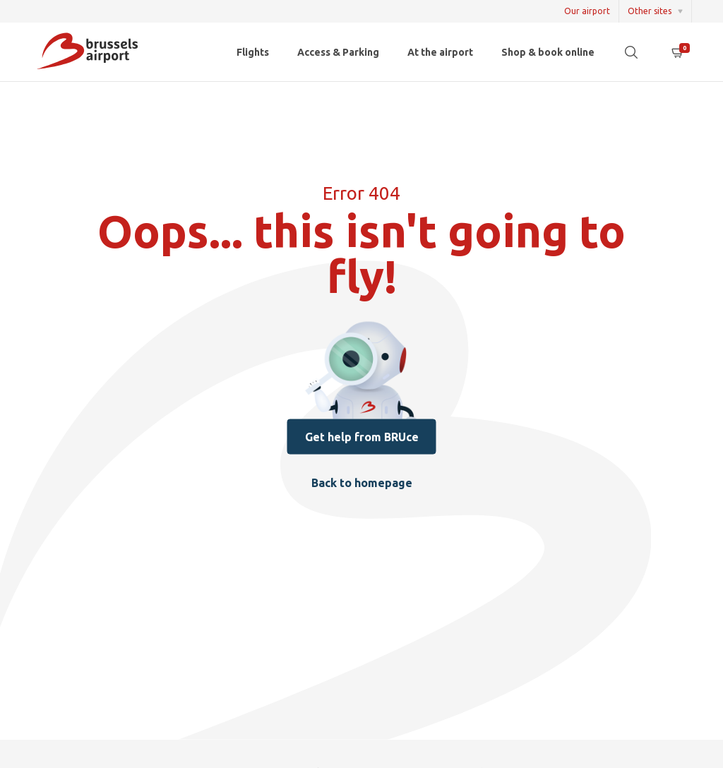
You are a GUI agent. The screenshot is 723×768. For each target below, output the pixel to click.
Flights (253, 52)
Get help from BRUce (362, 436)
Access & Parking (338, 52)
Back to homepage (361, 482)
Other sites (649, 11)
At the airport (440, 52)
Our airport (587, 11)
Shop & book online (547, 52)
